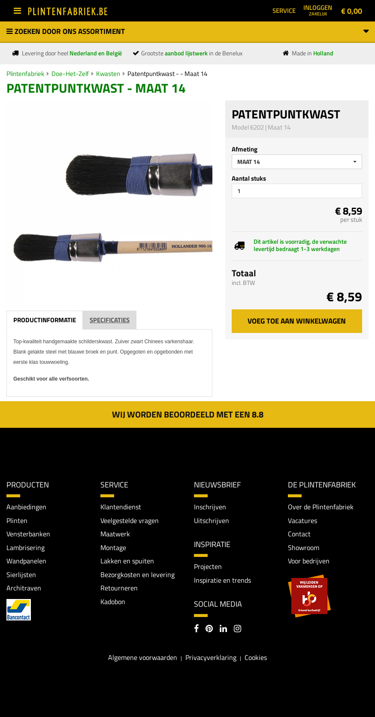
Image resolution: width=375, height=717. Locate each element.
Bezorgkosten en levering (137, 574)
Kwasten (108, 74)
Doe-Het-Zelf (70, 74)
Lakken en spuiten (127, 561)
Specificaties (110, 320)
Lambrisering (25, 547)
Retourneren (119, 588)
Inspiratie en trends (222, 580)
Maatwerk (115, 534)
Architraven (23, 588)
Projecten (208, 566)
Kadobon (112, 601)
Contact (299, 534)
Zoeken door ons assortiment (187, 31)
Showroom (303, 547)
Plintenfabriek (25, 74)
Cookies (256, 657)
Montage (113, 547)
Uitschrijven (211, 520)
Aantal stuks (249, 178)
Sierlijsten (21, 574)
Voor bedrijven (309, 561)
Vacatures (302, 520)
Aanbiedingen (26, 507)
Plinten (16, 520)
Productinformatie (44, 320)
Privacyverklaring (210, 657)
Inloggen (317, 10)
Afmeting (244, 149)
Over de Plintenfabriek (321, 507)
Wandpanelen (26, 561)
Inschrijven (210, 507)
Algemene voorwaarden (142, 657)
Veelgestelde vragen (129, 520)
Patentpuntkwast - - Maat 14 (167, 74)
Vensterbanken (28, 534)
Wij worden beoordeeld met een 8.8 (187, 414)
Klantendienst (120, 507)
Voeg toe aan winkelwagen (297, 321)
